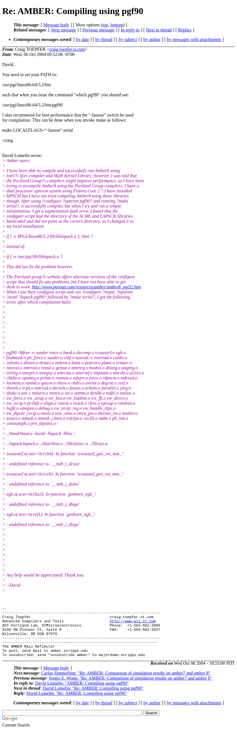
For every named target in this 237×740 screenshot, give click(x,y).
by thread (104, 39)
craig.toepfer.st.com (67, 49)
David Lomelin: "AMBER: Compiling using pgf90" (82, 693)
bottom (116, 24)
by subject (128, 39)
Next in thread (159, 30)
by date (82, 39)
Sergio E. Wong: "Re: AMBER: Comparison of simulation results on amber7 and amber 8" (130, 688)
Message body (56, 24)
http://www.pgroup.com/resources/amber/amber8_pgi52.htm (86, 286)
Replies (184, 30)
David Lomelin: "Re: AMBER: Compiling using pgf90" (93, 698)
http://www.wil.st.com (133, 624)
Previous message (98, 30)
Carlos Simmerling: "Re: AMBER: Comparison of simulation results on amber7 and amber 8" (125, 683)
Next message (63, 30)
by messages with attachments (194, 39)
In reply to (130, 30)
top (105, 24)
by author (152, 39)
